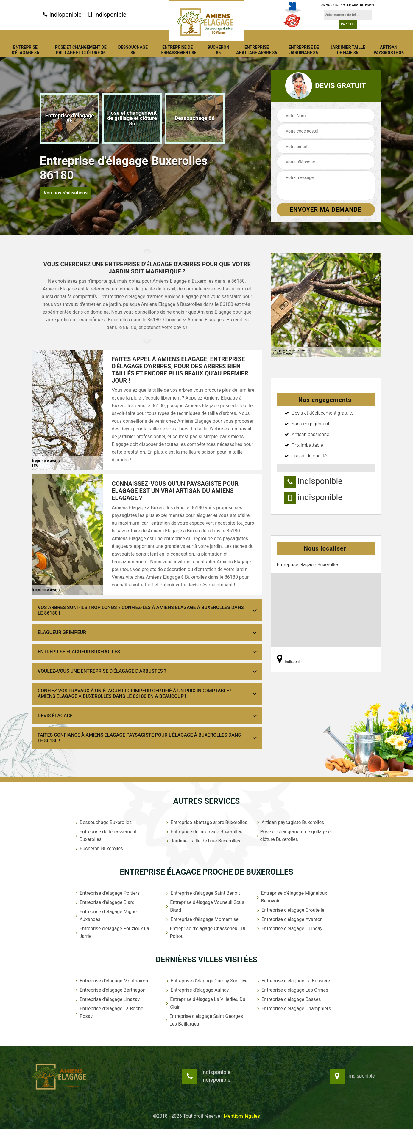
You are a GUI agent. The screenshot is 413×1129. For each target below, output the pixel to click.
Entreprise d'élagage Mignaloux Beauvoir (291, 897)
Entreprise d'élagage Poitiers (107, 893)
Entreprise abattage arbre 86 (256, 50)
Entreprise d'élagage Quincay (289, 928)
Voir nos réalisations (66, 193)
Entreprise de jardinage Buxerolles (203, 831)
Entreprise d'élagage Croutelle (290, 910)
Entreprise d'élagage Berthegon (110, 990)
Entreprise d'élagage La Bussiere (293, 981)
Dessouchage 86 (133, 50)
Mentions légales (242, 1116)
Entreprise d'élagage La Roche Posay (108, 1012)
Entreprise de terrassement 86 (178, 50)
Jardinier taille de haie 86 (347, 50)
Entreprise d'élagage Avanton (289, 919)
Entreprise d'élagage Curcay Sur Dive (206, 981)
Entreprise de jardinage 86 (304, 50)
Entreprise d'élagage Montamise (202, 919)
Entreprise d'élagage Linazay (107, 999)
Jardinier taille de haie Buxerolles (202, 841)
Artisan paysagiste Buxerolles (290, 822)
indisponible (62, 14)
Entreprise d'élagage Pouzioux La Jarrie (111, 932)
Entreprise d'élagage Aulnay (197, 990)
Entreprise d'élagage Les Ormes (292, 990)
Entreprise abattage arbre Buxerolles (206, 822)
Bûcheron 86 (218, 50)
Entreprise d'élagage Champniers (293, 1008)
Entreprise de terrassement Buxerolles (105, 835)
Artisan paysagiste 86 (389, 50)
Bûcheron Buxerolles (98, 848)
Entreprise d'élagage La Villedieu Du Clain (205, 1003)
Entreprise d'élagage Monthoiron (111, 981)
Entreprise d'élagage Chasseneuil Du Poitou (206, 932)
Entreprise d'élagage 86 (25, 50)
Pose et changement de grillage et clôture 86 (81, 50)
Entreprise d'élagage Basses (288, 999)
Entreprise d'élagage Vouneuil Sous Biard (204, 906)
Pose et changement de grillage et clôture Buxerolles (294, 835)
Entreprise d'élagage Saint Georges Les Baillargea (204, 1020)
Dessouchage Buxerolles (103, 822)
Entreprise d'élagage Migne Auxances (105, 915)
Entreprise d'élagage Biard (104, 902)
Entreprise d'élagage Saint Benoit (202, 893)
